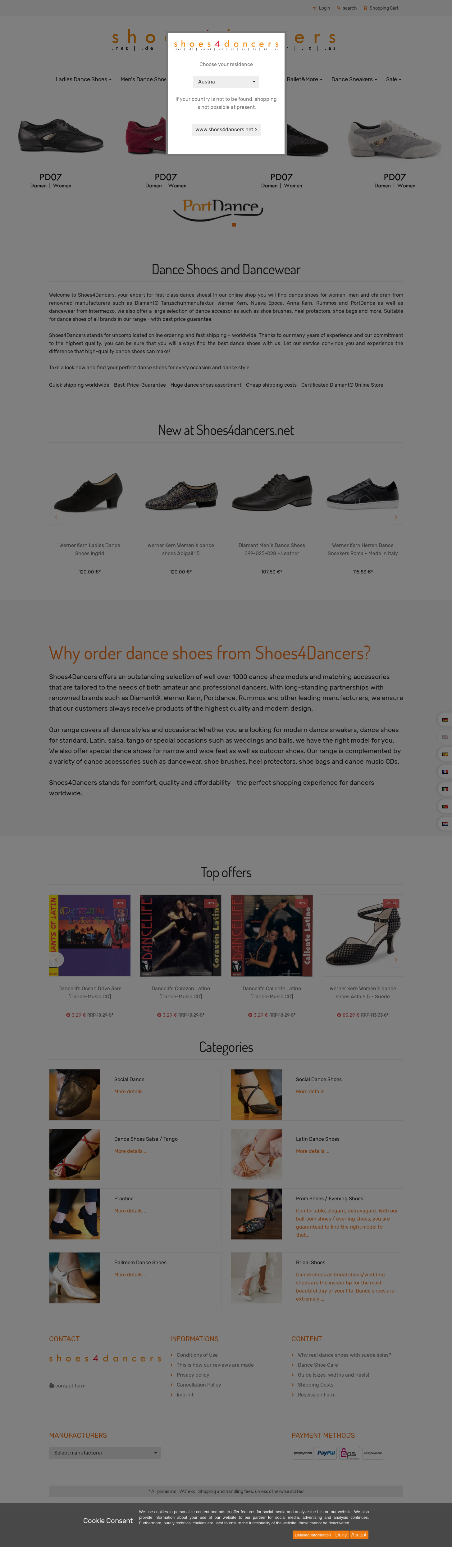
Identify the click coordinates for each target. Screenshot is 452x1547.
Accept (359, 1534)
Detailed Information (313, 1535)
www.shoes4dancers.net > (226, 130)
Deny (341, 1534)
